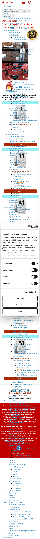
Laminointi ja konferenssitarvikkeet (20, 54)
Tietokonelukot (17, 488)
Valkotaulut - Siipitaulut (16, 148)
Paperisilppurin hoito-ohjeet (18, 420)
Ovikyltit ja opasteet (19, 351)
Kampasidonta (13, 99)
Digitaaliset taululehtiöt (16, 205)
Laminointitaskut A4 (19, 42)
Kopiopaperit (13, 460)
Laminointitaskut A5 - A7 (21, 44)
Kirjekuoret (12, 462)
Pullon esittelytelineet (20, 335)
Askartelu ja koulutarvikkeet (13, 502)
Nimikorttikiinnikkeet (19, 61)
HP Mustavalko (18, 467)
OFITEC (7, 16)
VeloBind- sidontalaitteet (21, 118)
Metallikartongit (14, 521)
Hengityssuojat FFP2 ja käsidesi (23, 448)
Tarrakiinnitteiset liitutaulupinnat (23, 339)
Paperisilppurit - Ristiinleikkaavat (19, 403)
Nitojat (11, 429)
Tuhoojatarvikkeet (14, 415)
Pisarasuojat (13, 158)
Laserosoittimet (14, 203)
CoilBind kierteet (18, 113)
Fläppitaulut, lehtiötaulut (16, 139)
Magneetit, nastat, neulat (21, 181)
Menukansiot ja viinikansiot (21, 361)
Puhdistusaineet (18, 184)
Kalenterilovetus (18, 80)
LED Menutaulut (18, 356)
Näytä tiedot (28, 292)
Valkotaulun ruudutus (20, 188)
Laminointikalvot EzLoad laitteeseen (24, 49)
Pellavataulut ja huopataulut (18, 153)
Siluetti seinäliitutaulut (20, 330)
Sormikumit (12, 495)
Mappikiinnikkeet (18, 132)
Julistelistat (12, 214)
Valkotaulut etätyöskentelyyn (22, 455)
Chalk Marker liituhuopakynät (22, 174)
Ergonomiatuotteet (15, 479)
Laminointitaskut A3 (19, 40)
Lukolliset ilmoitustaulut (16, 212)
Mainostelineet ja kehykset (13, 207)
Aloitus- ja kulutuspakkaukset (22, 186)
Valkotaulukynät (18, 172)
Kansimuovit (17, 127)
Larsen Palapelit (14, 535)
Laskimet (12, 427)
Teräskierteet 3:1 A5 (19, 75)
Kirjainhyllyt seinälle (19, 346)
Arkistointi (12, 498)
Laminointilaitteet (14, 33)
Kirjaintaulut (12, 221)
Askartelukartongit (14, 509)
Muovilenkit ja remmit (20, 63)
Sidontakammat (18, 103)
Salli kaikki (20, 298)
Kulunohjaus (17, 453)
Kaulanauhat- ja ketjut (20, 59)
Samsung (16, 476)
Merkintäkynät (13, 500)
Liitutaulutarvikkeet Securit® (22, 344)
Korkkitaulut (12, 155)
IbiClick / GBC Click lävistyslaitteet (24, 85)
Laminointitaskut (14, 35)
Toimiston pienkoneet (11, 424)
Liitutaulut (12, 165)
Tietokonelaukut (18, 483)
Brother (15, 474)
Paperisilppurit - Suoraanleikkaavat (20, 406)
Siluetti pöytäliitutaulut (20, 325)
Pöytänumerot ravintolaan (21, 349)
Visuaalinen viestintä (11, 134)
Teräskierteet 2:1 (18, 77)
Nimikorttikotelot (18, 56)
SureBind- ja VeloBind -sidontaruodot (25, 120)
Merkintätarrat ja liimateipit (17, 465)
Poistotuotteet (8, 538)
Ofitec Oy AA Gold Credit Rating (19, 21)
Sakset (11, 528)
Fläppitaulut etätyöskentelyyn (22, 457)
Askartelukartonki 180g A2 (21, 516)
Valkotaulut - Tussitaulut (16, 136)
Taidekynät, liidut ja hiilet (17, 505)
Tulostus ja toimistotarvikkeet (13, 441)
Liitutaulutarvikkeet (19, 193)
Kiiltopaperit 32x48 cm (16, 524)
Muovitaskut (12, 493)
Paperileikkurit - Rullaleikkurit (18, 410)
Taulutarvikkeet (13, 169)
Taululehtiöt (16, 195)
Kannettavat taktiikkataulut (17, 167)
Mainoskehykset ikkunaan (21, 342)
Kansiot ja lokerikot (15, 490)
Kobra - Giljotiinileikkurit (16, 413)
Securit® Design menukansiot (27, 375)
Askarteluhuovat (14, 526)
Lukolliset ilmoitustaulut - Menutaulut (25, 354)
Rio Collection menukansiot (26, 372)
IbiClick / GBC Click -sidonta (18, 82)
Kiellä (20, 311)
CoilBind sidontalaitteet (20, 110)
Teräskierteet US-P (19, 106)
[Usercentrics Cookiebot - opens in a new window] (28, 226)
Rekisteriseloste (14, 25)
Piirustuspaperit (14, 507)
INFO (6, 14)
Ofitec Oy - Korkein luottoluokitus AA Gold (22, 18)
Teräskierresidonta (15, 68)
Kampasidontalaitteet (20, 101)
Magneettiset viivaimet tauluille (23, 191)
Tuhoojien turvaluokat (16, 422)
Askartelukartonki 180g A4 (21, 514)
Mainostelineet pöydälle (20, 328)
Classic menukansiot (24, 365)
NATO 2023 (8, 9)
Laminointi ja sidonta (11, 30)
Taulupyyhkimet (18, 179)
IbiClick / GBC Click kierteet (22, 87)
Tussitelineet (17, 177)
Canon (15, 472)
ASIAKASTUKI (9, 11)
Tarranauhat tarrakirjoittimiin (18, 439)
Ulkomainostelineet (15, 217)
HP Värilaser (17, 469)
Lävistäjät (12, 434)
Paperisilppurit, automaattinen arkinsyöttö (22, 408)
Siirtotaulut (12, 144)
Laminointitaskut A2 (19, 37)
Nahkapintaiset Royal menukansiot (28, 370)
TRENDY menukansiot (24, 368)
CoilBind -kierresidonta (16, 108)
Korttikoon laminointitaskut (21, 47)
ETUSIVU (7, 7)
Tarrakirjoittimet (14, 436)
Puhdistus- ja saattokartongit (22, 51)
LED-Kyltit (16, 358)
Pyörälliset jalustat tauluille (17, 146)
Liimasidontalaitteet (19, 94)
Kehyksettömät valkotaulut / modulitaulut (22, 141)
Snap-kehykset (18, 382)
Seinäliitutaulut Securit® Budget (19, 219)
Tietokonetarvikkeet (15, 481)
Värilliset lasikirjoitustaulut (17, 151)
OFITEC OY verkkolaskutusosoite (20, 28)
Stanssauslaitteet (18, 66)
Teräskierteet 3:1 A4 (19, 73)
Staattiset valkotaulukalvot (17, 162)
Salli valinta (20, 305)
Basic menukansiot (23, 363)
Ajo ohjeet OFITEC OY (16, 23)
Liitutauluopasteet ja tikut (21, 337)
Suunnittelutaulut (14, 160)
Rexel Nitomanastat (15, 431)
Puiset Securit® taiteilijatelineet (23, 321)
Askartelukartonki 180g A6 (21, 512)
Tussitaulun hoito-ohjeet (16, 198)
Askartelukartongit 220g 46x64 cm (24, 519)
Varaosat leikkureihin (15, 417)
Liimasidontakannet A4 (20, 96)
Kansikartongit (17, 129)
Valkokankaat (13, 200)
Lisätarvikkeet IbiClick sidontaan (23, 89)
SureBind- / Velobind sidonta (18, 115)
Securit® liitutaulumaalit (20, 332)
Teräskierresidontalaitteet (21, 70)
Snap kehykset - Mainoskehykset (19, 210)
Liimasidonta (13, 92)
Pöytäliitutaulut (17, 323)
